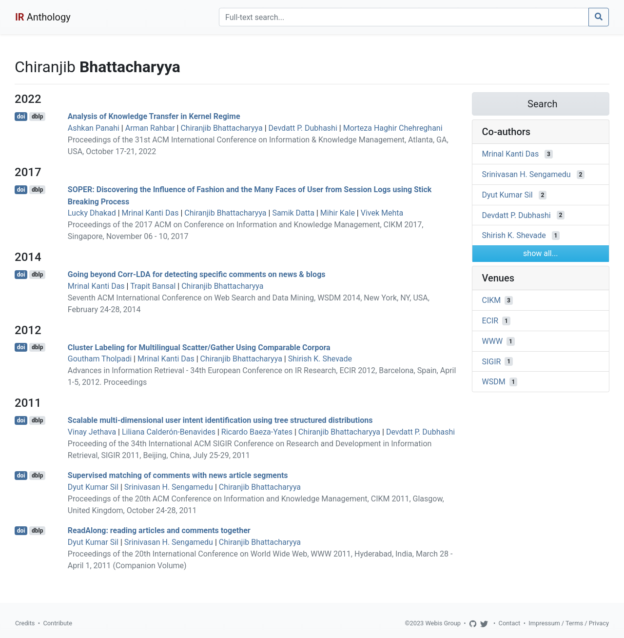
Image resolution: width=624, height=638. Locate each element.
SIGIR (491, 361)
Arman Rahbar (150, 128)
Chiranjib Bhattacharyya (221, 128)
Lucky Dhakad (92, 213)
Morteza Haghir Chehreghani (393, 128)
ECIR (490, 320)
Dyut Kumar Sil (93, 487)
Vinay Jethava (92, 432)
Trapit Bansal (153, 286)
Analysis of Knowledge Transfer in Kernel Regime (154, 116)
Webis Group (443, 623)
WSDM (494, 381)
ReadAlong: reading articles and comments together (159, 530)
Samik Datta (293, 213)
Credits (25, 623)
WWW (492, 341)
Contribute (57, 623)
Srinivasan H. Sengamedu (168, 487)
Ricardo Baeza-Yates (256, 432)
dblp (37, 116)
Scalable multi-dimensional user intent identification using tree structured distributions (220, 420)
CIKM (491, 300)
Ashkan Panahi (93, 128)
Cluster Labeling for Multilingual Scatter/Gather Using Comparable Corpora (199, 347)
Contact (510, 623)
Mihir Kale (337, 213)
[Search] (404, 17)
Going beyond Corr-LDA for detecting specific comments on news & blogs (197, 274)
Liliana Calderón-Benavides (168, 432)
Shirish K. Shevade (320, 358)
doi (21, 116)
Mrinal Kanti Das (150, 213)
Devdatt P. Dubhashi (303, 128)
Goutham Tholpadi (100, 358)
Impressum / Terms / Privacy (568, 623)
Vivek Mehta (382, 213)
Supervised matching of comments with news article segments (178, 475)
